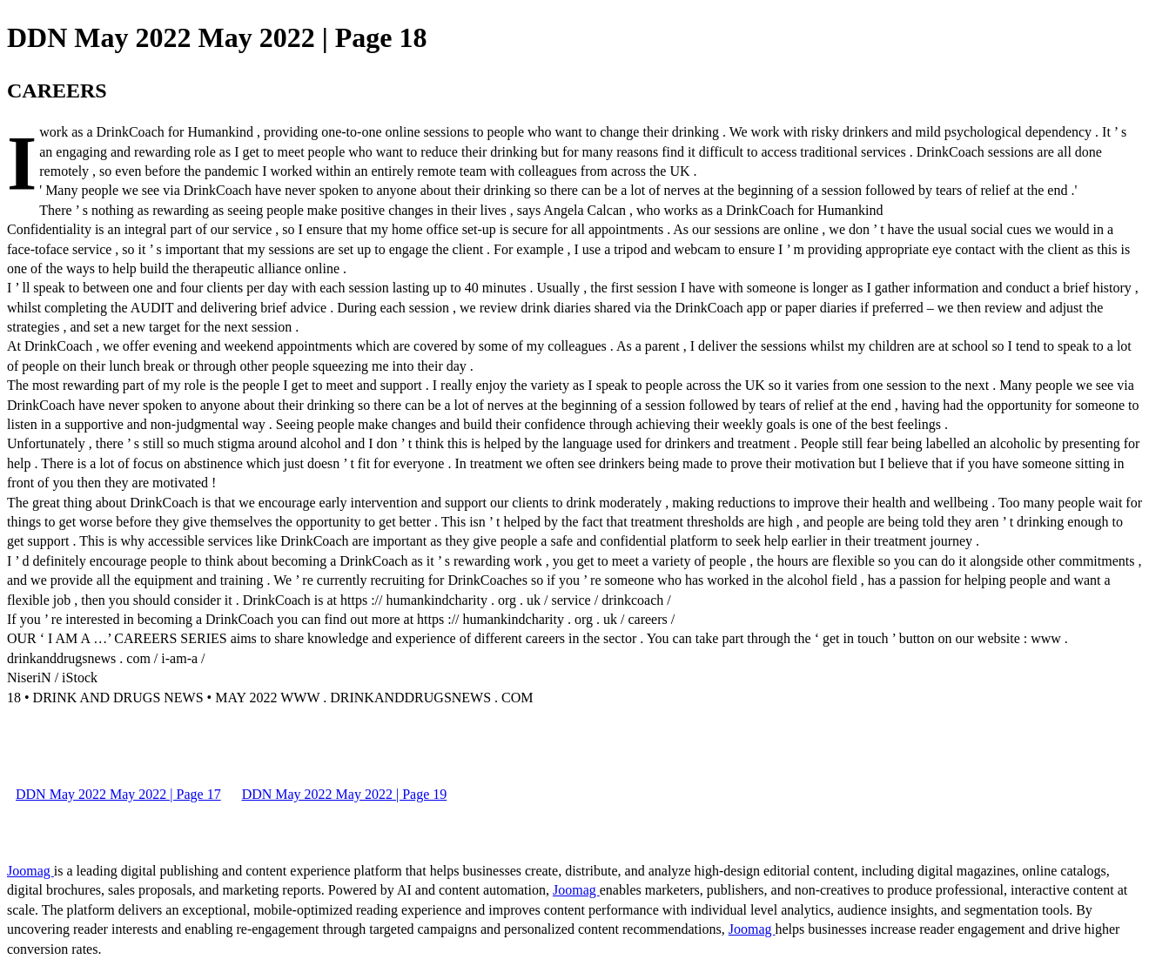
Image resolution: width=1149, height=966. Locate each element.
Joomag (30, 870)
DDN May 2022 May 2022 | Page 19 (344, 794)
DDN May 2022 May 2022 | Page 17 (118, 794)
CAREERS (57, 90)
